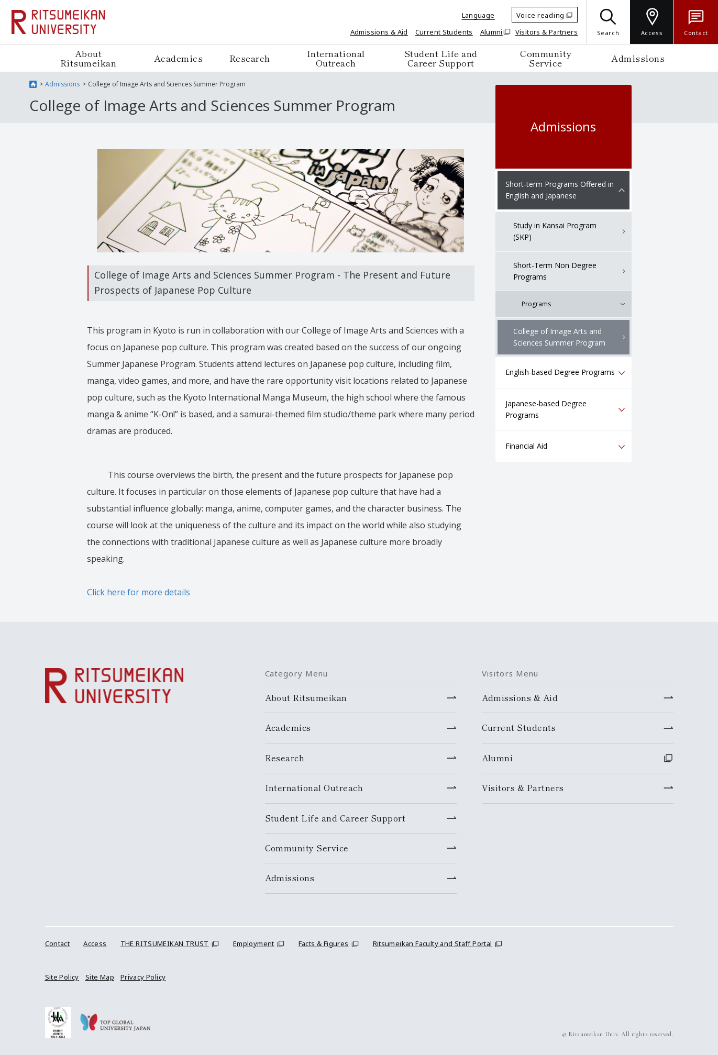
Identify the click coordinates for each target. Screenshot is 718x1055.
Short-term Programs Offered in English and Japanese (559, 190)
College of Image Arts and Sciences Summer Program (559, 337)
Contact (57, 943)
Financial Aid (526, 446)
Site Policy (62, 977)
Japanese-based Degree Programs (546, 409)
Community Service (545, 58)
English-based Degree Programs (560, 372)
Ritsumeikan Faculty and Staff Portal (432, 943)
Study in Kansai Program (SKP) (555, 231)
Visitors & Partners (546, 32)
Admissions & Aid (379, 32)
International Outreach (336, 58)
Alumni (491, 32)
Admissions (638, 57)
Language (478, 15)
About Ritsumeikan (88, 58)
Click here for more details (138, 592)
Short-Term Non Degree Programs (555, 271)
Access (94, 943)
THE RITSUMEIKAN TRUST (164, 943)
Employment (253, 943)
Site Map (99, 977)
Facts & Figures (324, 943)
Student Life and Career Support (441, 58)
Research (249, 57)
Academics (178, 57)
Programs (536, 303)
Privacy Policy (142, 977)
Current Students (444, 32)
